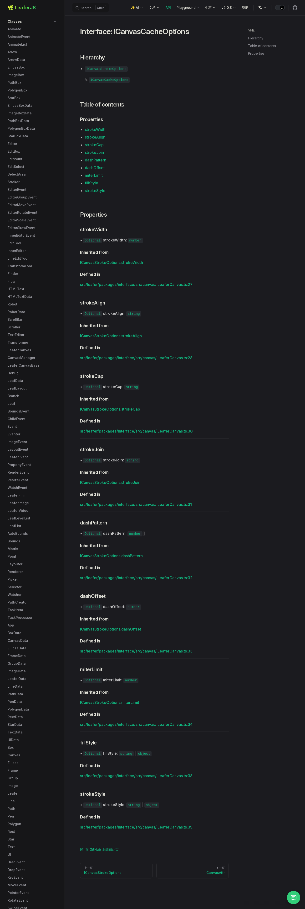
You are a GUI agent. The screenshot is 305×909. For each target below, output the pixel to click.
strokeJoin (94, 152)
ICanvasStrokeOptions (100, 262)
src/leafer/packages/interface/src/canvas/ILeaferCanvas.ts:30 (136, 431)
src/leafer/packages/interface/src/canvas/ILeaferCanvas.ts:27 (136, 284)
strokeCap (94, 144)
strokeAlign (95, 137)
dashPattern (95, 160)
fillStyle (91, 183)
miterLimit (94, 175)
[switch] (280, 7)
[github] (295, 7)
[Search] (90, 7)
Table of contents (262, 46)
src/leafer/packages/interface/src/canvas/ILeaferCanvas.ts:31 (136, 504)
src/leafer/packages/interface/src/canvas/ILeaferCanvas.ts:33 (136, 651)
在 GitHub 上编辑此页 (99, 849)
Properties (256, 53)
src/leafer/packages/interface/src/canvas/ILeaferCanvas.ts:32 (136, 577)
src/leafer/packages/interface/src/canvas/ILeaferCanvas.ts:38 (136, 775)
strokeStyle (95, 190)
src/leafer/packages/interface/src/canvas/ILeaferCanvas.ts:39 (136, 827)
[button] (32, 21)
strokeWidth (96, 129)
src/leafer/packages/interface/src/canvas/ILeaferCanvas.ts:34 (136, 724)
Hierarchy (255, 38)
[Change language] (262, 7)
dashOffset (95, 167)
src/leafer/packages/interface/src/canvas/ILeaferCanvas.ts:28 (136, 357)
